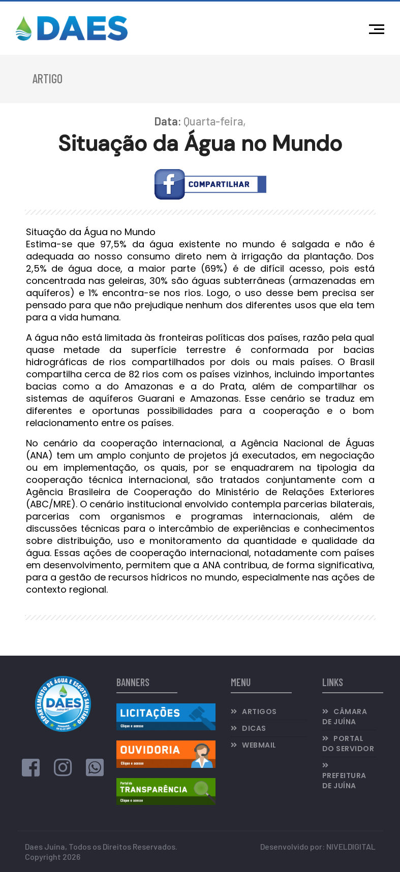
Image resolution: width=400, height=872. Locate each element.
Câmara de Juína (344, 716)
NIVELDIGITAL (351, 846)
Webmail (259, 745)
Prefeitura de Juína (344, 780)
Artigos (259, 711)
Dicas (254, 728)
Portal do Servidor (348, 743)
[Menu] (379, 28)
